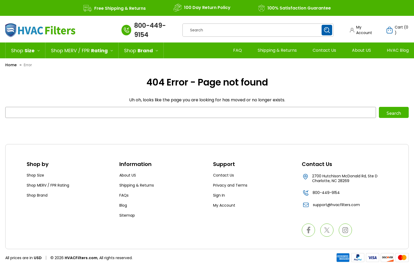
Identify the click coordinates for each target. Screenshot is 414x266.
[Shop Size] (25, 50)
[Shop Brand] (141, 50)
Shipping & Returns (277, 50)
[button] (363, 30)
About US (361, 50)
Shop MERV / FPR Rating (48, 185)
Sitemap (127, 215)
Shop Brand (37, 195)
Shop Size (35, 175)
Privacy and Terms (230, 185)
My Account (224, 205)
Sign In (219, 195)
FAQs (124, 195)
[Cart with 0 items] (398, 30)
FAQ (237, 50)
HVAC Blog (398, 50)
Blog (123, 205)
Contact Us (324, 50)
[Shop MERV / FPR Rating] (82, 50)
